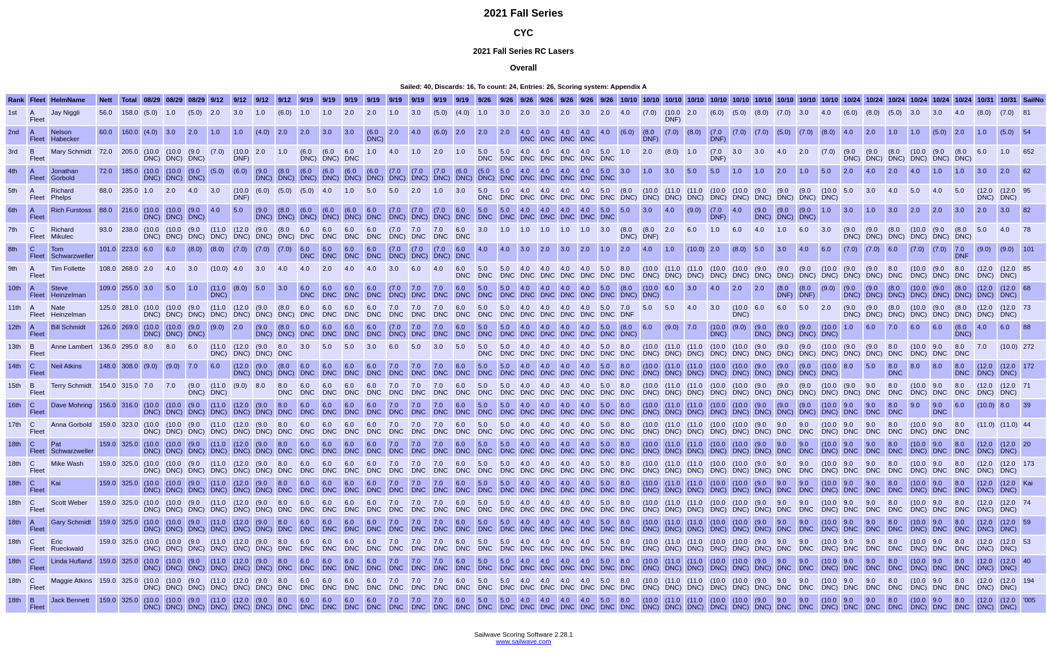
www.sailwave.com (523, 641)
